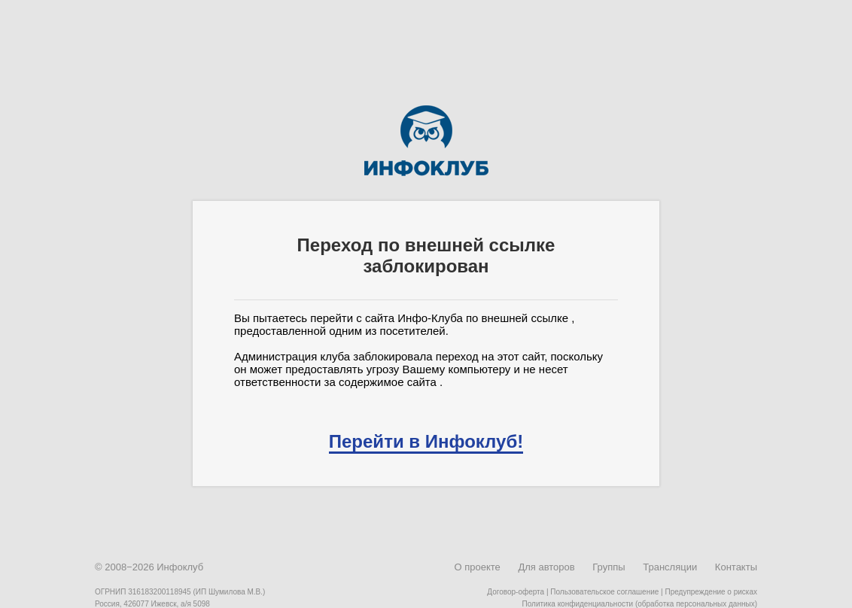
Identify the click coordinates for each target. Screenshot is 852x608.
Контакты (736, 567)
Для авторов (546, 567)
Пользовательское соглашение (604, 592)
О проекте (477, 567)
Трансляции (670, 567)
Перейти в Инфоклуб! (426, 441)
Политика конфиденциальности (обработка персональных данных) (639, 604)
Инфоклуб (180, 567)
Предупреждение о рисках (711, 592)
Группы (608, 567)
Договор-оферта (515, 592)
